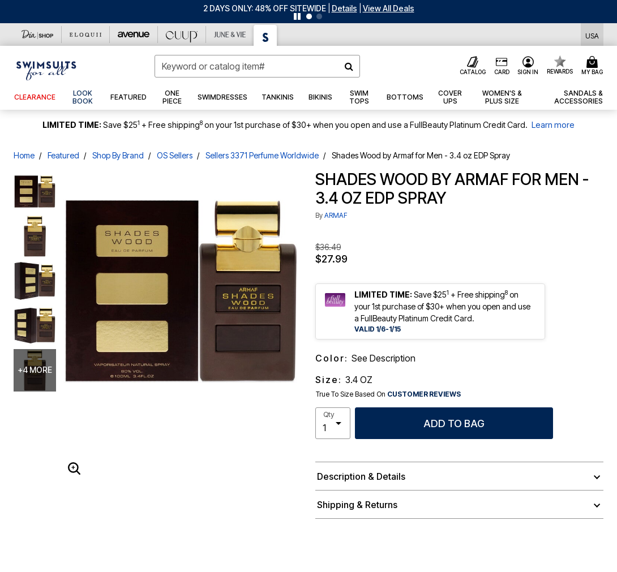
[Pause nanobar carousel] (297, 16)
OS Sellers (174, 155)
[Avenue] (134, 34)
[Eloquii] (86, 34)
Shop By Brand (118, 155)
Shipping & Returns (357, 504)
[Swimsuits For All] (265, 35)
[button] (344, 8)
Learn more (553, 125)
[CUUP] (182, 34)
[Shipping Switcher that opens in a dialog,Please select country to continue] (592, 35)
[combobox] (257, 66)
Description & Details (361, 476)
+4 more (35, 370)
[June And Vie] (230, 34)
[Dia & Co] (38, 34)
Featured (63, 155)
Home (24, 155)
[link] (83, 97)
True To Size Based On (388, 394)
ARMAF (336, 215)
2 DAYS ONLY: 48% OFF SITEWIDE (264, 8)
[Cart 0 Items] (593, 66)
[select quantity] (332, 423)
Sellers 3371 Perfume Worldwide (262, 155)
